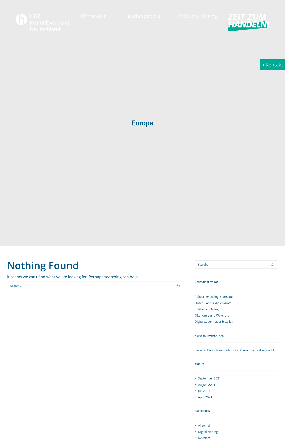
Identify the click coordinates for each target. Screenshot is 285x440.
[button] (178, 247)
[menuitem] (93, 16)
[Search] (95, 248)
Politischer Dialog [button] (197, 16)
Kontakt (274, 64)
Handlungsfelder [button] (142, 16)
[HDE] (42, 22)
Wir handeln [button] (93, 16)
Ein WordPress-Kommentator (215, 312)
